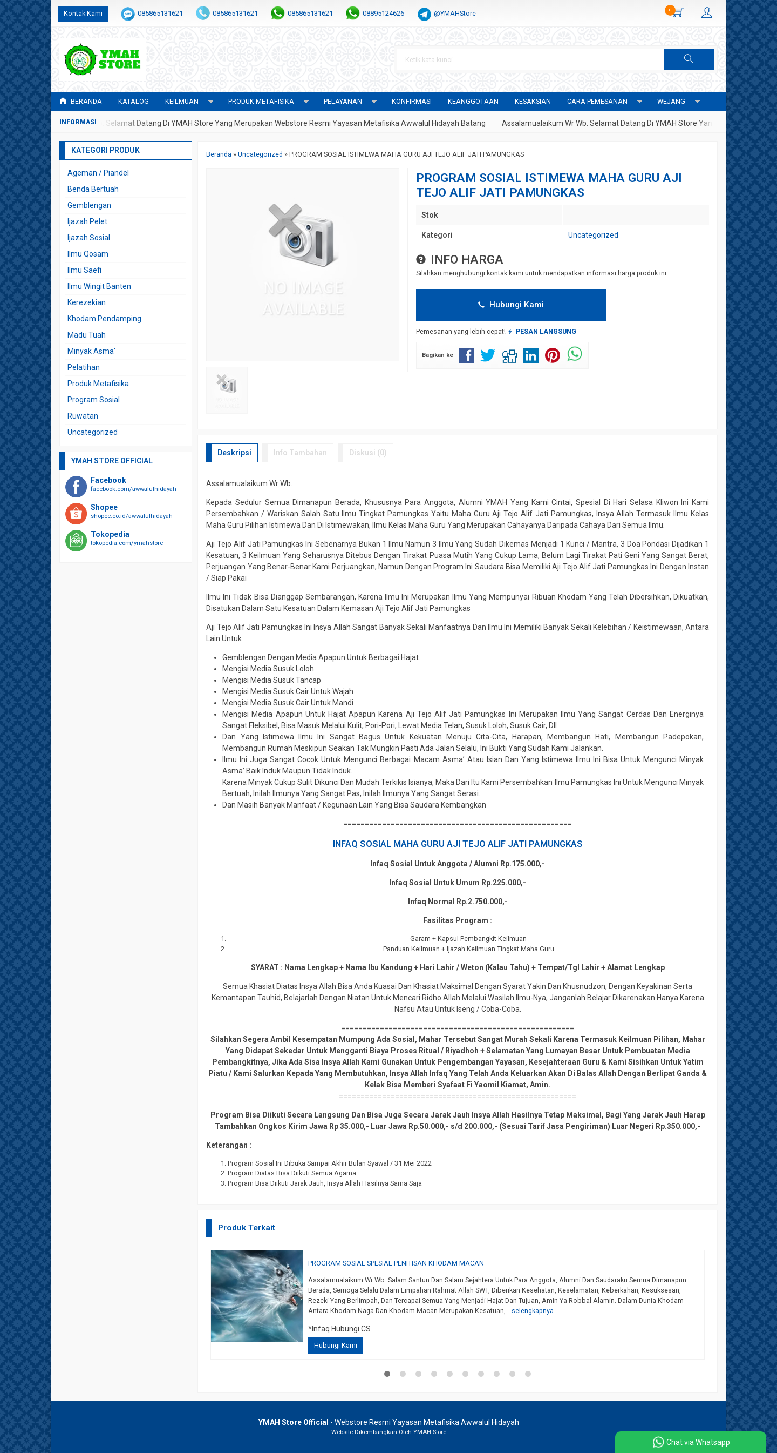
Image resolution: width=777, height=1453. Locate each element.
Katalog (133, 101)
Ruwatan (82, 416)
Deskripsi (234, 452)
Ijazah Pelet (87, 221)
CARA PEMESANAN (597, 101)
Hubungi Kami (511, 305)
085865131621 (160, 13)
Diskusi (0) (368, 452)
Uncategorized (593, 235)
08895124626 (383, 13)
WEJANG (671, 101)
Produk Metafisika (98, 383)
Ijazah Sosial (88, 237)
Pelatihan (83, 367)
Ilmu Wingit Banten (99, 286)
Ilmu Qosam (87, 254)
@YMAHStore (455, 13)
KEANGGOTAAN (473, 101)
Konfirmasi (412, 101)
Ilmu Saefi (84, 270)
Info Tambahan (300, 452)
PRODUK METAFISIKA (261, 101)
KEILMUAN (182, 101)
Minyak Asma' (91, 351)
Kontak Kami (83, 13)
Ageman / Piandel (98, 173)
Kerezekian (86, 302)
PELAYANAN (343, 101)
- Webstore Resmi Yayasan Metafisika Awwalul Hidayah (388, 1422)
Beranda (80, 101)
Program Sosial (93, 399)
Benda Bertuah (93, 189)
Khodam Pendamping (104, 318)
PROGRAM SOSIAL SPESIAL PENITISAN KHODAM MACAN (396, 1263)
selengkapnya (533, 1311)
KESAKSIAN (533, 101)
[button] (689, 59)
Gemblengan (89, 205)
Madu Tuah (86, 335)
